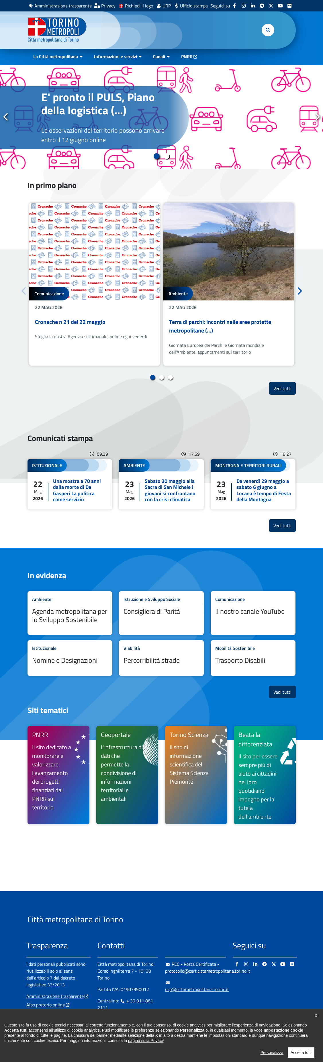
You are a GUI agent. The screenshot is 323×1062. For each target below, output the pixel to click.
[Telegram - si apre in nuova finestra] (262, 5)
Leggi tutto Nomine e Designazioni (70, 658)
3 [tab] (170, 377)
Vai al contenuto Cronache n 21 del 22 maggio (95, 284)
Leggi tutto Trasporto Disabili (253, 658)
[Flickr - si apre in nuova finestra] (289, 5)
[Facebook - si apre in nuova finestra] (234, 5)
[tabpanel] (161, 117)
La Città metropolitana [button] (55, 56)
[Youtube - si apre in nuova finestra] (280, 5)
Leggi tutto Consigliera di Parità (161, 613)
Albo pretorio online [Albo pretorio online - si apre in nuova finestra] (45, 1004)
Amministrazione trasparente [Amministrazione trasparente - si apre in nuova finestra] (63, 5)
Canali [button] (159, 56)
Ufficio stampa (194, 5)
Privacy (108, 5)
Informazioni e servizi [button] (115, 56)
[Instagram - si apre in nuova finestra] (243, 5)
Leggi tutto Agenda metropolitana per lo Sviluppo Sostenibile (70, 613)
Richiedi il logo (139, 5)
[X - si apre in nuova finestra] (271, 5)
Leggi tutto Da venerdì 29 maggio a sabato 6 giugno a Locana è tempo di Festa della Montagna (253, 484)
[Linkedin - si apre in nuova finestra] (253, 5)
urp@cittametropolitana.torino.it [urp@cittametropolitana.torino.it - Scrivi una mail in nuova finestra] (197, 986)
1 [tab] (157, 156)
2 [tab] (167, 156)
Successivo (317, 117)
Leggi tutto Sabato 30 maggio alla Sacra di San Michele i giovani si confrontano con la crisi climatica (161, 484)
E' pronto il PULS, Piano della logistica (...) (98, 103)
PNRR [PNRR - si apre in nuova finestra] (187, 56)
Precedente (6, 117)
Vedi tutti (284, 388)
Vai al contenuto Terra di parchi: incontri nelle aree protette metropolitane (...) (229, 284)
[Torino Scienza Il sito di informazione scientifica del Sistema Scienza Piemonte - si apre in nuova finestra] (196, 775)
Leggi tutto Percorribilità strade (161, 658)
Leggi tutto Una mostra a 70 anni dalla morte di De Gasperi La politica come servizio (70, 484)
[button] (268, 30)
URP (167, 5)
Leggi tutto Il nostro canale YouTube (253, 613)
